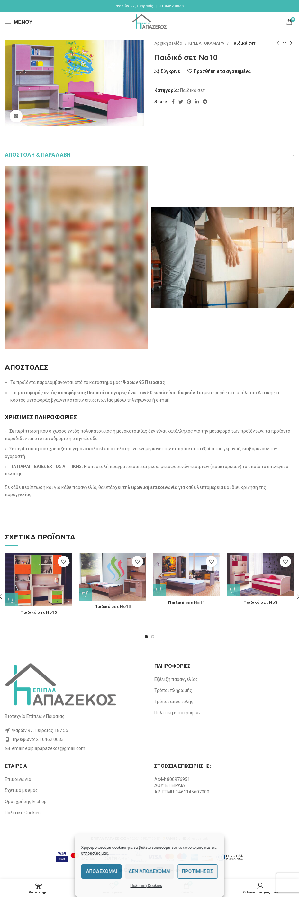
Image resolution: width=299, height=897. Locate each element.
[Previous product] (278, 43)
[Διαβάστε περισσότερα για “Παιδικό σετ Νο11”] (159, 590)
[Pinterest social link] (189, 101)
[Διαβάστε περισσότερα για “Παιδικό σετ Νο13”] (85, 594)
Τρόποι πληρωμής (173, 690)
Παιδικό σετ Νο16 (39, 612)
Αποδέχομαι (101, 871)
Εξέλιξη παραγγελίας (176, 679)
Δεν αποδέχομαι (150, 871)
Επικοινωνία (18, 779)
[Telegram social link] (205, 101)
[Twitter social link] (181, 101)
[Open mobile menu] (19, 21)
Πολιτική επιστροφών (177, 712)
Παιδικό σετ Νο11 (187, 602)
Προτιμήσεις (197, 871)
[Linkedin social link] (197, 101)
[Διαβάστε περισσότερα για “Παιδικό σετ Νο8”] (233, 590)
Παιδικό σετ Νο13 (113, 606)
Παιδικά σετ (243, 43)
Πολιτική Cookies (146, 885)
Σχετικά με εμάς (21, 790)
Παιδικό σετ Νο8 (260, 602)
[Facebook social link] (173, 101)
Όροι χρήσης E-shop (26, 801)
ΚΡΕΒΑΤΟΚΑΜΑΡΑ (206, 43)
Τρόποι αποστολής (174, 701)
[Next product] (291, 43)
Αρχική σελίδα (168, 43)
